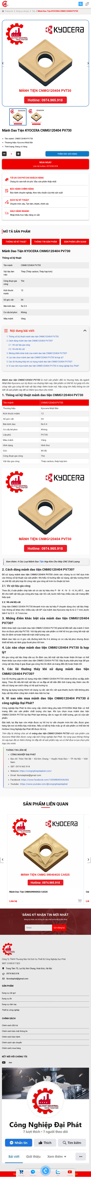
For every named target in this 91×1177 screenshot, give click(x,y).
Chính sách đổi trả (10, 1026)
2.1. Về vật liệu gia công (19, 345)
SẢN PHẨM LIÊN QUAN (75, 242)
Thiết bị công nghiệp (10, 1010)
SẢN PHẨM (7, 986)
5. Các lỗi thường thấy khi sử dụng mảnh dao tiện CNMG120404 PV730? (39, 361)
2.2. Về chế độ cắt (17, 349)
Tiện (33, 11)
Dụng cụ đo (7, 999)
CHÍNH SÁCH (9, 1018)
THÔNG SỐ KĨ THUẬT (16, 242)
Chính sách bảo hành (11, 1037)
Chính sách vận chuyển (12, 1043)
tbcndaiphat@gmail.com (17, 979)
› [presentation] (88, 63)
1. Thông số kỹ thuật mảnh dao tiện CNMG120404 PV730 (33, 336)
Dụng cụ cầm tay (9, 1004)
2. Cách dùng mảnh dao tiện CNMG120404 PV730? (30, 340)
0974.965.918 (12, 974)
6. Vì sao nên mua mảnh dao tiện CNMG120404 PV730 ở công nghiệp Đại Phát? (43, 366)
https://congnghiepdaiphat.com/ (36, 771)
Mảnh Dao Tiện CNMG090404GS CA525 (28, 892)
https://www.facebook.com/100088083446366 (45, 779)
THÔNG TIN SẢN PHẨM (45, 242)
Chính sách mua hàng (11, 1048)
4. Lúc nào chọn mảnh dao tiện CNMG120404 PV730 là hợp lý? (35, 357)
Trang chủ (8, 11)
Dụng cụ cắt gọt (22, 11)
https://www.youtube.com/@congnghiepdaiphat (44, 784)
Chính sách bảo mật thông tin (14, 1031)
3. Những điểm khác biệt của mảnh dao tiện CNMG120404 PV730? (37, 353)
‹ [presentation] (3, 63)
